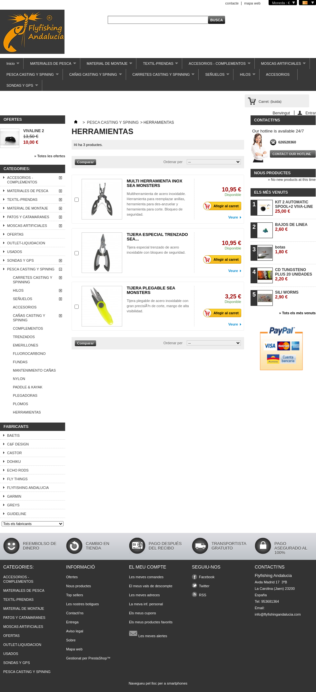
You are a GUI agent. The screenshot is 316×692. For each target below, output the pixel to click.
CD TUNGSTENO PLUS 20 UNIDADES (293, 274)
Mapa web (74, 649)
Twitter (204, 586)
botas (281, 249)
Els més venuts (271, 192)
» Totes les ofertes (49, 156)
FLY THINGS (17, 479)
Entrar (310, 113)
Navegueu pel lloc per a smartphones (158, 683)
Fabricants (16, 426)
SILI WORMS (287, 294)
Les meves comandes (146, 577)
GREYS (13, 505)
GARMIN (14, 496)
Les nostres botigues (82, 604)
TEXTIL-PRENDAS (157, 65)
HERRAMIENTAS (27, 412)
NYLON (19, 379)
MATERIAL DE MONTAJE (106, 65)
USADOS (14, 252)
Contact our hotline (291, 154)
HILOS (244, 76)
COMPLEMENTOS (28, 328)
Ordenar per (173, 162)
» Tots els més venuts (297, 313)
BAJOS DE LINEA (291, 227)
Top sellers (74, 595)
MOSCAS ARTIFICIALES (280, 65)
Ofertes (13, 119)
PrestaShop (97, 658)
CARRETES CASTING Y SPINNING (160, 76)
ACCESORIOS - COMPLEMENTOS (216, 65)
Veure (233, 217)
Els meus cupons (142, 613)
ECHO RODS (18, 470)
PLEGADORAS (25, 395)
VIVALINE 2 (33, 131)
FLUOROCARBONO (29, 354)
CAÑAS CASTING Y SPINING (92, 76)
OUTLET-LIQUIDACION (26, 243)
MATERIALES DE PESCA (50, 65)
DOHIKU (14, 461)
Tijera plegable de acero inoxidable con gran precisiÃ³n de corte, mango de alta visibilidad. (158, 306)
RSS (202, 595)
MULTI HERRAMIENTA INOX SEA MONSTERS (154, 183)
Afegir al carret (223, 206)
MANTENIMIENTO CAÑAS (34, 370)
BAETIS (13, 435)
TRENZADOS (24, 337)
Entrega (72, 622)
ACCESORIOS (278, 74)
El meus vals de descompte (151, 586)
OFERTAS (15, 234)
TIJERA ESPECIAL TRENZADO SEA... (157, 236)
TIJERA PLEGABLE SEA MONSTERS (151, 290)
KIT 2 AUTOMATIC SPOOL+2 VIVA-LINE (294, 207)
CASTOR (14, 453)
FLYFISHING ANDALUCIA (28, 488)
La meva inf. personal (146, 604)
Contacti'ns (75, 613)
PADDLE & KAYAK (28, 387)
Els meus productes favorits (151, 622)
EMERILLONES (25, 345)
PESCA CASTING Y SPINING (29, 76)
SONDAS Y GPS (19, 87)
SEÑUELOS (214, 76)
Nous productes (272, 173)
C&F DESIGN (18, 444)
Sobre (70, 640)
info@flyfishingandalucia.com (278, 614)
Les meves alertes (148, 633)
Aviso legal (74, 631)
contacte (232, 3)
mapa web (252, 3)
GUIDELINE (16, 514)
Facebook (206, 577)
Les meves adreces (144, 595)
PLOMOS (20, 404)
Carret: (270, 101)
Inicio (9, 65)
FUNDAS (20, 362)
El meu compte (147, 567)
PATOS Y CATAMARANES (28, 217)
